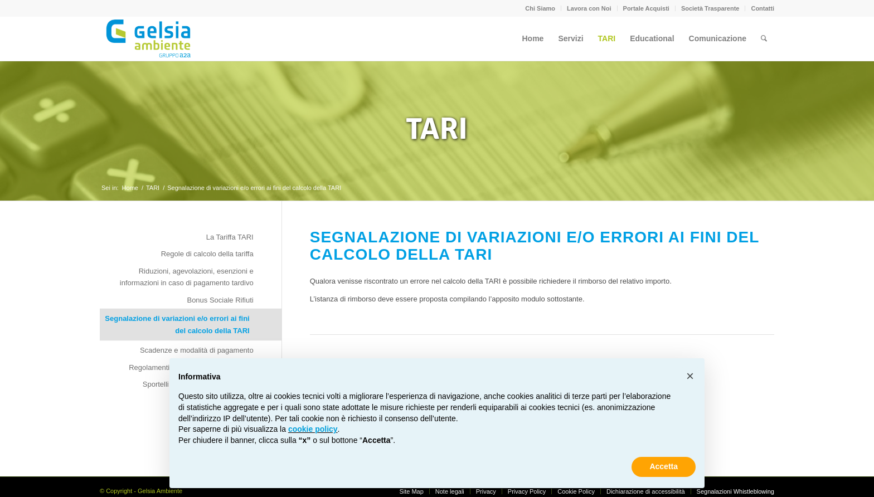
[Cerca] (764, 38)
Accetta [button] (663, 466)
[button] (690, 376)
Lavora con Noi (589, 8)
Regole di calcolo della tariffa (207, 254)
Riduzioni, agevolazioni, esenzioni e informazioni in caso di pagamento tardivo (187, 277)
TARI (437, 129)
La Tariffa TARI (230, 237)
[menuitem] (540, 8)
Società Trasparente (710, 8)
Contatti (762, 8)
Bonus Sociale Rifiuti (220, 300)
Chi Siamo (540, 8)
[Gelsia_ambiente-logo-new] (150, 38)
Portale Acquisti (646, 8)
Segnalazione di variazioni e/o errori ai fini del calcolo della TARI (177, 324)
